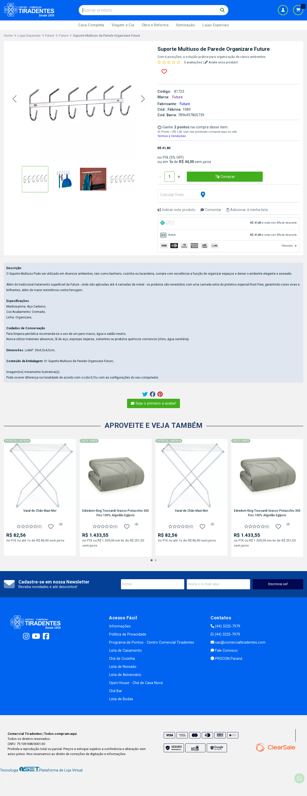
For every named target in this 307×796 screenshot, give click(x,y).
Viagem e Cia (123, 25)
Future (185, 104)
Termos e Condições (171, 136)
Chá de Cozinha (122, 659)
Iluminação (185, 25)
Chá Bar (115, 691)
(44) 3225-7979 (225, 626)
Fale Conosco (224, 650)
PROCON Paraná (226, 659)
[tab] (228, 223)
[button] (14, 99)
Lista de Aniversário (125, 675)
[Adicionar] (179, 177)
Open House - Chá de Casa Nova (136, 683)
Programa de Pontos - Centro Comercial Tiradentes (151, 642)
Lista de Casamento (125, 650)
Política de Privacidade (127, 634)
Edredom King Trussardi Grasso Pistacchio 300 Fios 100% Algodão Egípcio (115, 513)
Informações (120, 626)
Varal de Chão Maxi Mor (39, 510)
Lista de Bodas (121, 699)
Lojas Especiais (215, 25)
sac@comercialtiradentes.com (238, 642)
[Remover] (160, 177)
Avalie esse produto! (221, 62)
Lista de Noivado (122, 667)
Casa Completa (91, 25)
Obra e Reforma (155, 25)
